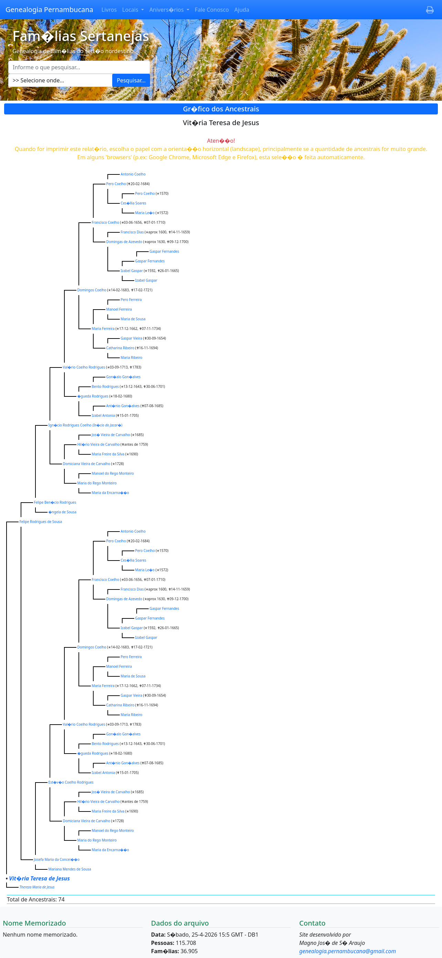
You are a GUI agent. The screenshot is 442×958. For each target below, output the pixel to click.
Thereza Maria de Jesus (37, 887)
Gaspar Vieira (132, 338)
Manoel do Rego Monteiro (113, 473)
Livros (109, 9)
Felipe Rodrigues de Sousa (41, 521)
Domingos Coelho (91, 290)
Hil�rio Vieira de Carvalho (98, 444)
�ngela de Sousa (62, 512)
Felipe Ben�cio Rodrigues (55, 502)
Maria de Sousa (133, 318)
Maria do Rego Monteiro (97, 483)
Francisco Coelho (105, 222)
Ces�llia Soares (133, 203)
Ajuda (241, 9)
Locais (131, 9)
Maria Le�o (145, 212)
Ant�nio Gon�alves (123, 405)
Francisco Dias (132, 232)
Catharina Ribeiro (120, 347)
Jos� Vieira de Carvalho (111, 434)
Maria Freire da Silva (108, 454)
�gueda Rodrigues (92, 396)
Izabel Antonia (103, 415)
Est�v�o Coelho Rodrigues (71, 782)
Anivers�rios (167, 9)
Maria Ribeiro (132, 357)
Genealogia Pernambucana (49, 9)
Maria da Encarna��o (110, 492)
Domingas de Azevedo (124, 241)
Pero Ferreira (131, 299)
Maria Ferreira (103, 328)
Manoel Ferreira (119, 309)
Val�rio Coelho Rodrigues (84, 367)
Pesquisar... (131, 80)
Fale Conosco (212, 9)
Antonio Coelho (133, 174)
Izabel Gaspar (132, 270)
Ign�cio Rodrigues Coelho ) (86, 425)
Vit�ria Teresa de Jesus (39, 878)
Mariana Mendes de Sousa (70, 869)
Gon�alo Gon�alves (123, 376)
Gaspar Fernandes (164, 251)
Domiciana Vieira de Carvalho (86, 463)
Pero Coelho (116, 183)
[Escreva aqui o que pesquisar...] (79, 67)
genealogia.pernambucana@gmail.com (347, 951)
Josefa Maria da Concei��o (57, 859)
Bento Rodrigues (105, 386)
